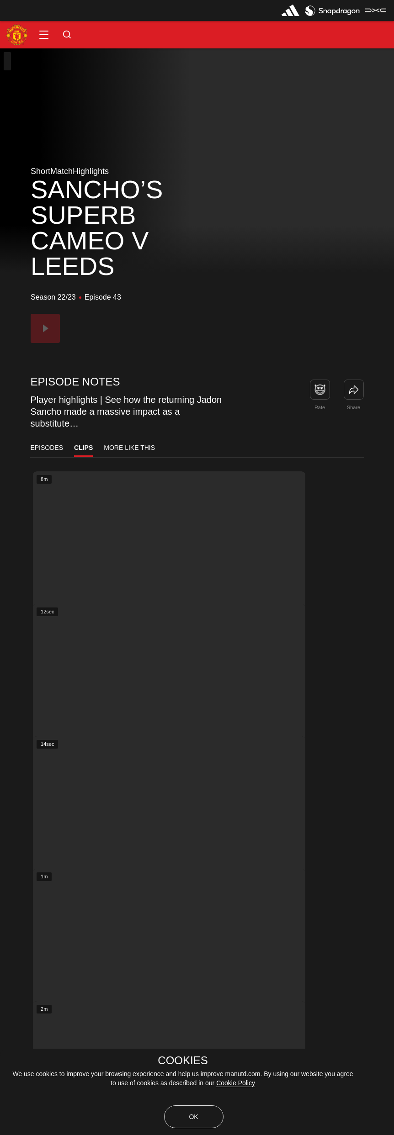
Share (353, 407)
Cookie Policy (235, 1083)
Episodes (46, 447)
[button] (44, 34)
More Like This (129, 447)
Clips (83, 447)
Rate (319, 407)
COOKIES (183, 1060)
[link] (354, 390)
